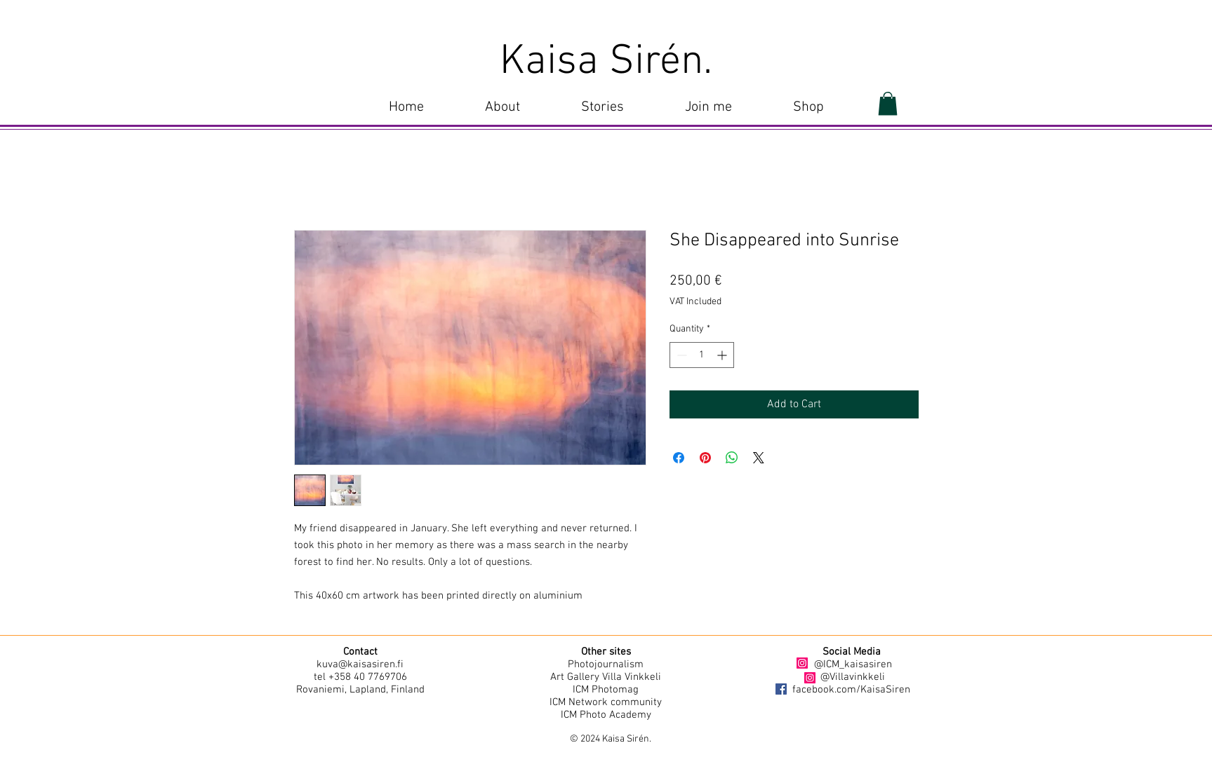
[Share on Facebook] (678, 457)
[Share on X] (758, 457)
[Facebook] (781, 689)
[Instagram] (802, 663)
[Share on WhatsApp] (732, 457)
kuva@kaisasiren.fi (360, 664)
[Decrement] (680, 355)
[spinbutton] (701, 355)
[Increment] (723, 355)
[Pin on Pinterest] (705, 457)
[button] (603, 107)
